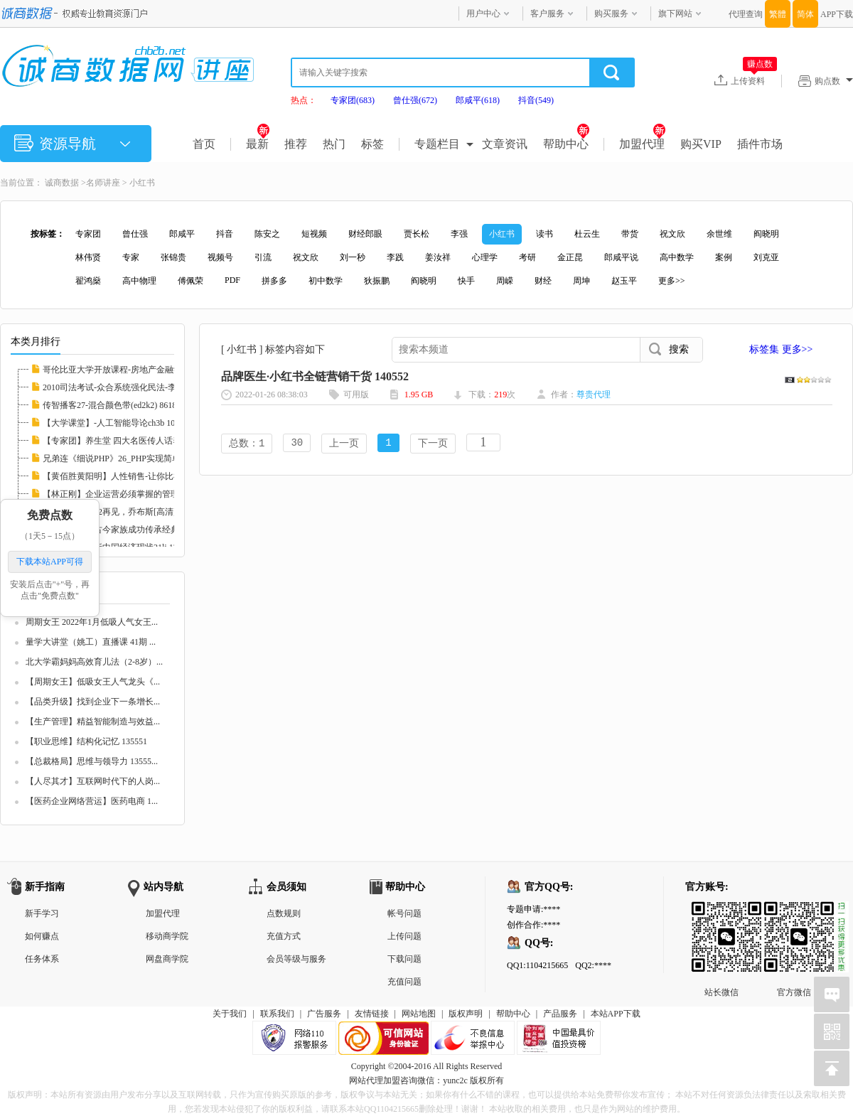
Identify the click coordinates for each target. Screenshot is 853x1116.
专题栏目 (437, 144)
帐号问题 (404, 913)
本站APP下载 (615, 1014)
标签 (372, 144)
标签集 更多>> (780, 349)
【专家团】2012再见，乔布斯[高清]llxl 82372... (130, 512)
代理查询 (746, 14)
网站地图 (419, 1014)
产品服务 (560, 1014)
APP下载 (836, 14)
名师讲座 (103, 183)
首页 (204, 144)
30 (297, 444)
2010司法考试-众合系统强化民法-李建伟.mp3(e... (133, 387)
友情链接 (372, 1014)
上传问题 (404, 936)
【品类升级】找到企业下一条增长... (93, 702)
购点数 (834, 81)
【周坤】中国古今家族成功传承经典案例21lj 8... (132, 530)
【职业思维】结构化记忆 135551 (86, 741)
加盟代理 (642, 144)
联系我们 (277, 1014)
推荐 (295, 144)
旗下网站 (675, 13)
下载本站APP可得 (49, 562)
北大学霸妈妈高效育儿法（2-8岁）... (94, 662)
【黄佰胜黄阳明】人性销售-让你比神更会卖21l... (134, 476)
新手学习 (42, 913)
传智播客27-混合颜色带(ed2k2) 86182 (112, 405)
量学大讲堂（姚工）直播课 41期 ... (91, 642)
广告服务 (324, 1014)
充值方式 (284, 936)
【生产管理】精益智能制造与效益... (93, 721)
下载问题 (404, 959)
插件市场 (760, 144)
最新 (257, 144)
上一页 (344, 444)
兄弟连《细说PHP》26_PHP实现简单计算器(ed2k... (137, 458)
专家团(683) (353, 100)
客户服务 (547, 13)
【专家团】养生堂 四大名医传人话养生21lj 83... (131, 441)
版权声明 (466, 1014)
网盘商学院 (167, 959)
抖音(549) (536, 100)
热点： (303, 100)
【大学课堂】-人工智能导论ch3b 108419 (117, 423)
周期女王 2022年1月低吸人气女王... (92, 622)
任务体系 (42, 959)
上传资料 (754, 80)
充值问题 (404, 982)
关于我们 (230, 1014)
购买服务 (611, 13)
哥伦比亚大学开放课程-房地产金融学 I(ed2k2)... (131, 370)
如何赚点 (42, 936)
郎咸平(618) (478, 100)
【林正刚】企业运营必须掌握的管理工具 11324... (134, 494)
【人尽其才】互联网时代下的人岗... (93, 781)
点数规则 (284, 913)
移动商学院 (167, 936)
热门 (334, 144)
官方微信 (794, 912)
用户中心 (483, 13)
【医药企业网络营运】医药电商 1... (92, 801)
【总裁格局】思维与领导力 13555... (92, 761)
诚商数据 (62, 183)
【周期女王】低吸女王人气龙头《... (93, 682)
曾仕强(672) (415, 100)
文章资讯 (504, 144)
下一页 (433, 444)
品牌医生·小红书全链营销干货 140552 (315, 376)
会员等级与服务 (296, 959)
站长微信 (721, 912)
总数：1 (246, 444)
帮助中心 (566, 144)
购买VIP (700, 144)
